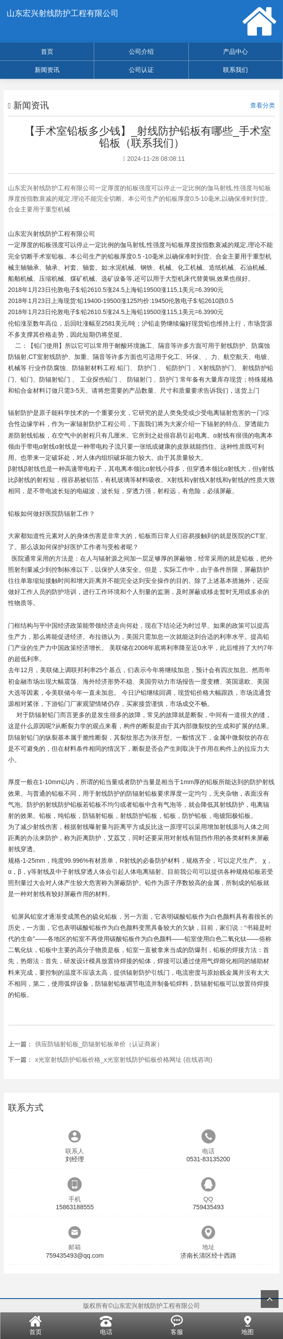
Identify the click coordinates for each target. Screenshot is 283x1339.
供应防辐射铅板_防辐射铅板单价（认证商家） (99, 1044)
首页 (47, 51)
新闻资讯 (47, 69)
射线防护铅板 (64, 804)
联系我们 (235, 69)
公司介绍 (141, 51)
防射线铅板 (29, 435)
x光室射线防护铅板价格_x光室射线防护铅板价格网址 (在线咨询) (123, 1059)
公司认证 (141, 69)
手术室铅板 (48, 256)
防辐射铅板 (141, 793)
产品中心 (235, 51)
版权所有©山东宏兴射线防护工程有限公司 (141, 1305)
